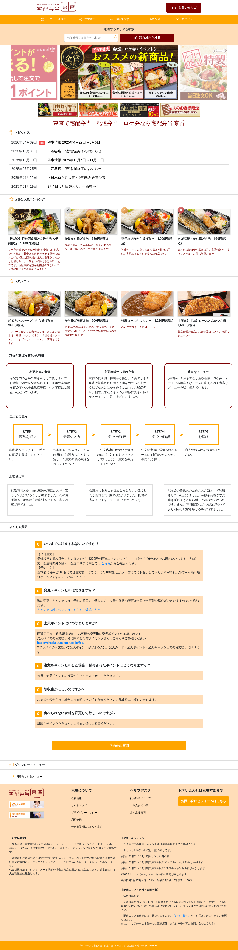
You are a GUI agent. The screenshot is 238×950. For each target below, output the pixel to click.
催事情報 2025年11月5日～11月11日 (75, 160)
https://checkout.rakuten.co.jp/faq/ (61, 642)
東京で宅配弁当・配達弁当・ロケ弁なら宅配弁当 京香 (113, 945)
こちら (105, 563)
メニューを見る (54, 19)
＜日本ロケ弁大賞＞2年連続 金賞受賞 (76, 178)
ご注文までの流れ (140, 805)
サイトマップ (79, 805)
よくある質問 (138, 812)
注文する (87, 19)
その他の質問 (119, 746)
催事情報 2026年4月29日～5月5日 (73, 142)
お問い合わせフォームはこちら (203, 801)
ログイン (184, 19)
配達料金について (140, 798)
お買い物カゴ (183, 7)
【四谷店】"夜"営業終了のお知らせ (74, 169)
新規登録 (152, 19)
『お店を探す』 (182, 915)
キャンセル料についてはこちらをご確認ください (70, 609)
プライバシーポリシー (84, 812)
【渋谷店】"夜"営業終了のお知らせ (74, 151)
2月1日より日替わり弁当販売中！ (73, 186)
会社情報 (76, 798)
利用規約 (76, 819)
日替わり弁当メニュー (26, 776)
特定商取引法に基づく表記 (86, 826)
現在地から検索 (147, 38)
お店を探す (119, 19)
